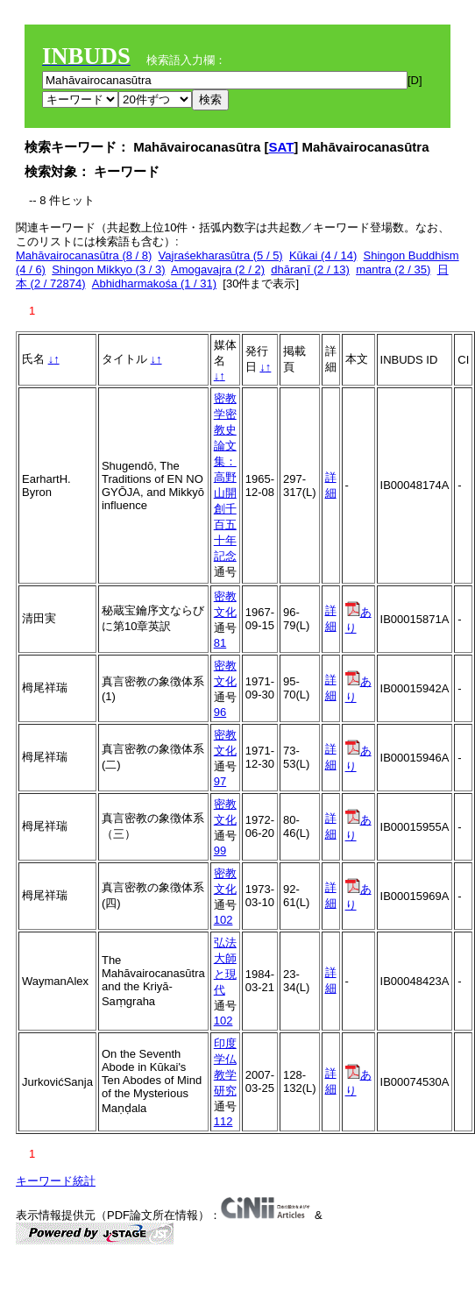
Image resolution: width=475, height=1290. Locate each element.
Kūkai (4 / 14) (323, 255)
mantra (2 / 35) (393, 269)
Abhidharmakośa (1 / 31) (154, 283)
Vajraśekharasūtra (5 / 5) (221, 255)
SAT (281, 146)
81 (220, 642)
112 (223, 1121)
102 (223, 919)
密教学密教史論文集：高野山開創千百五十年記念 (225, 477)
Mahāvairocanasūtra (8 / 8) (84, 255)
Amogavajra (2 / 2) (218, 269)
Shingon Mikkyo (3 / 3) (108, 269)
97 (220, 781)
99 (220, 850)
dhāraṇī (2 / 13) (310, 269)
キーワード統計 (56, 1180)
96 (220, 712)
